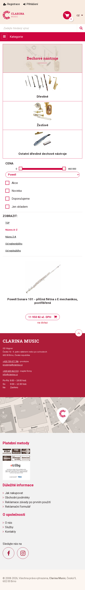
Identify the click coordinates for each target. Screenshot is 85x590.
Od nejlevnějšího (13, 243)
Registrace (13, 4)
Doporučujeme (21, 198)
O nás (8, 522)
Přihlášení (32, 4)
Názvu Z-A (10, 236)
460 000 (72, 168)
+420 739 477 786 (10, 361)
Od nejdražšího (13, 250)
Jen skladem (20, 206)
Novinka (17, 190)
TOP (7, 222)
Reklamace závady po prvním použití (28, 502)
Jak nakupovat (14, 493)
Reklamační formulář (17, 506)
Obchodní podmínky (17, 497)
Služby (9, 527)
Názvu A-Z (11, 229)
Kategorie (16, 36)
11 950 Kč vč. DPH (39, 317)
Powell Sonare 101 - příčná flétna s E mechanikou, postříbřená (42, 301)
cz (78, 15)
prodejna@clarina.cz (13, 365)
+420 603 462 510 (10, 371)
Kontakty (10, 531)
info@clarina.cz (10, 374)
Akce (15, 183)
